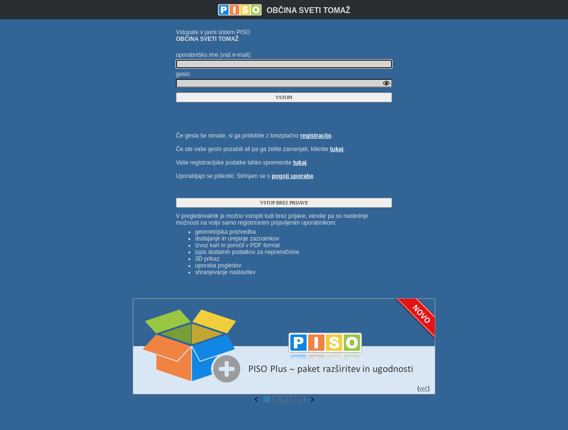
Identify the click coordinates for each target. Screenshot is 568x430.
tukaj (337, 149)
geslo (183, 74)
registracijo (316, 135)
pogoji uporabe (292, 176)
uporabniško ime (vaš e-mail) (213, 54)
